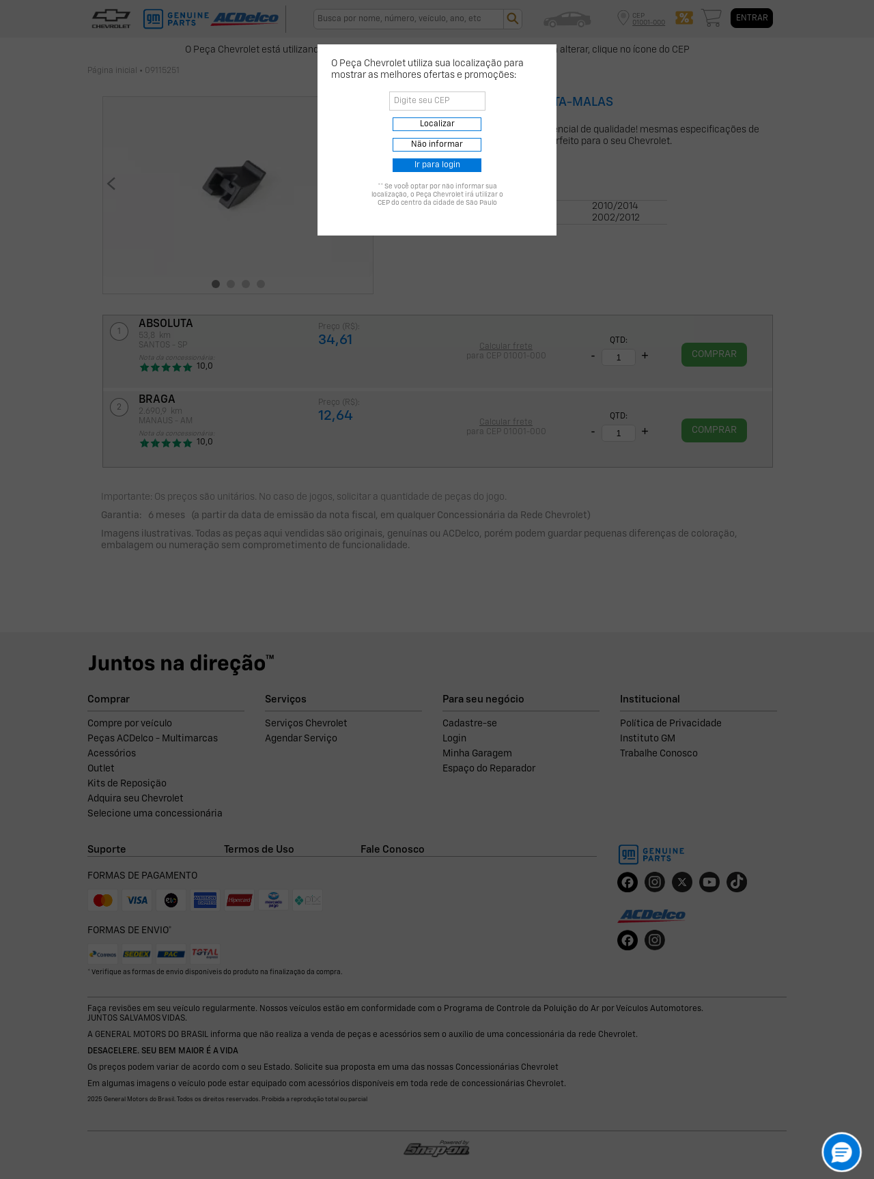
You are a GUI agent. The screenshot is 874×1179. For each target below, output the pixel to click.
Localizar (437, 124)
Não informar (437, 145)
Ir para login (437, 165)
